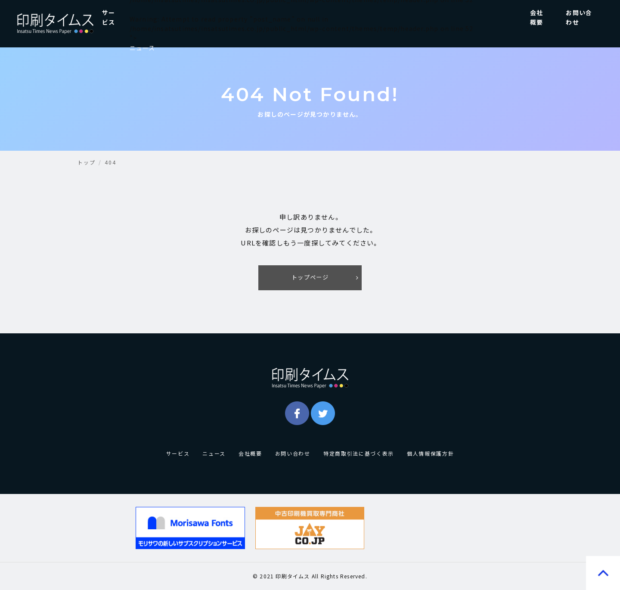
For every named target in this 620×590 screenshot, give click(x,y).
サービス (108, 17)
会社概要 (536, 17)
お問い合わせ (579, 17)
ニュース (142, 47)
